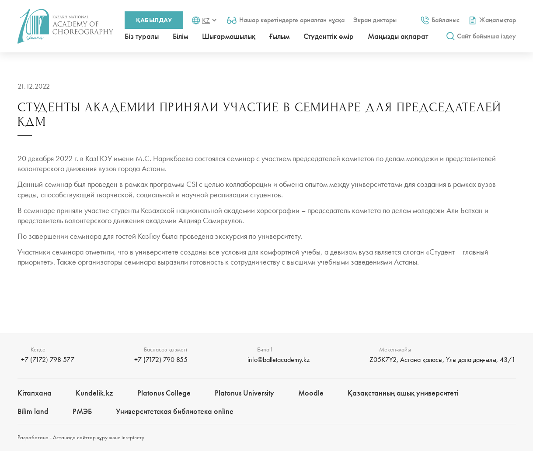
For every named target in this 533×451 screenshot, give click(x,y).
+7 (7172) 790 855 (161, 359)
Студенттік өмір (328, 36)
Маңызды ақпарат (398, 36)
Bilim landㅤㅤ (33, 411)
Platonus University (244, 393)
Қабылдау (154, 20)
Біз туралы (142, 36)
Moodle (311, 393)
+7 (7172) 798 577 (47, 359)
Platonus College (164, 393)
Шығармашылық (228, 36)
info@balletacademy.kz (278, 359)
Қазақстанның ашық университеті (403, 393)
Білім (180, 36)
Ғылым (279, 36)
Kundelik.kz (94, 393)
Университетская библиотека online (174, 411)
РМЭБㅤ (82, 411)
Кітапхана (34, 393)
